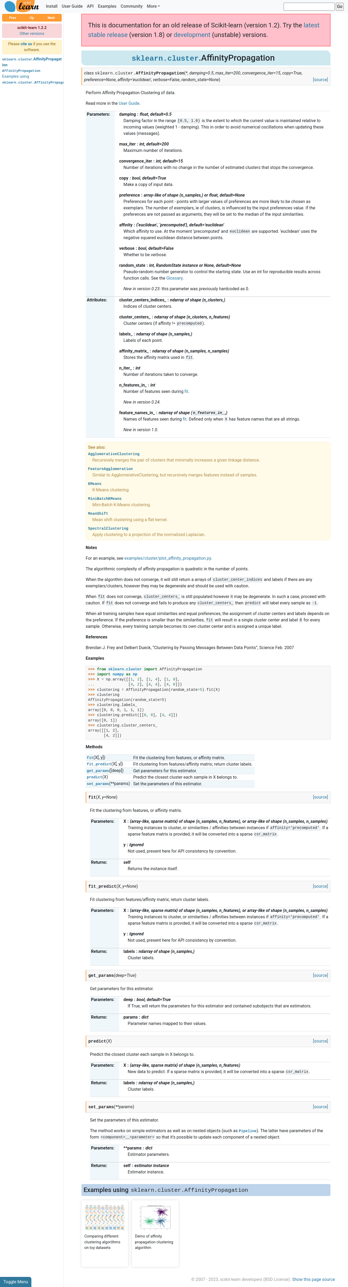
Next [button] (51, 18)
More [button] (152, 6)
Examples (107, 6)
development (192, 35)
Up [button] (32, 18)
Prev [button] (12, 18)
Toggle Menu (15, 1281)
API (90, 6)
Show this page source (313, 1279)
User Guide (72, 6)
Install (51, 6)
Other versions (32, 33)
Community (131, 6)
